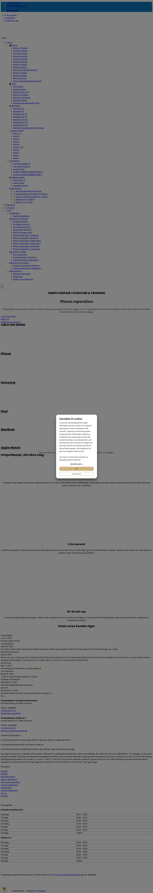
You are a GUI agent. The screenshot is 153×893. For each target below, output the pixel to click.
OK (76, 469)
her (79, 460)
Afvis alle (76, 474)
